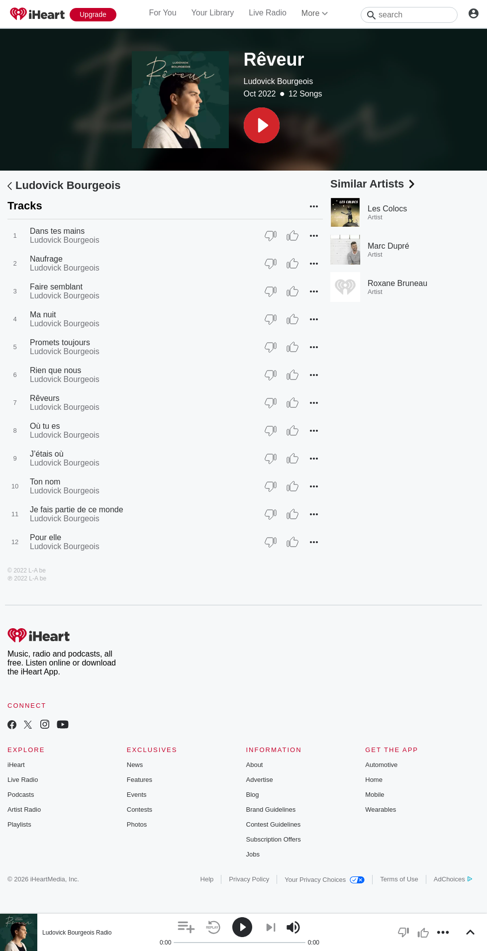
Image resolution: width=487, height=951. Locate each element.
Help (207, 879)
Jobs (253, 854)
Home (374, 779)
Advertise (259, 779)
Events (137, 794)
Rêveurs (45, 398)
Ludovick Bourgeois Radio (76, 932)
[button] (262, 125)
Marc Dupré (388, 246)
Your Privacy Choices (325, 879)
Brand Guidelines (271, 809)
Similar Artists (373, 184)
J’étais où (47, 454)
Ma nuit (43, 314)
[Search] (409, 15)
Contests (139, 809)
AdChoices (453, 879)
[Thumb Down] (271, 235)
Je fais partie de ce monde (76, 509)
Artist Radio (24, 809)
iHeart (16, 764)
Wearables (380, 809)
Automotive (381, 764)
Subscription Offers (273, 839)
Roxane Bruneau (397, 283)
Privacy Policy (249, 879)
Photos (137, 824)
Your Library (213, 12)
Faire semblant (56, 287)
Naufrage (46, 259)
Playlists (19, 824)
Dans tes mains (57, 231)
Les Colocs (387, 208)
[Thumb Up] (292, 235)
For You (162, 12)
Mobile (374, 794)
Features (139, 779)
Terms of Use (399, 879)
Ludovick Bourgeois (278, 81)
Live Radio (268, 12)
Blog (252, 794)
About (254, 764)
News (135, 764)
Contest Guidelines (273, 824)
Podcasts (20, 794)
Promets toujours (60, 342)
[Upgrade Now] (93, 14)
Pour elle (45, 537)
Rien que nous (55, 370)
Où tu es (45, 426)
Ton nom (45, 481)
